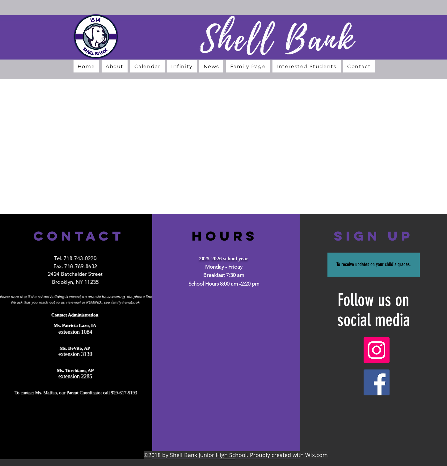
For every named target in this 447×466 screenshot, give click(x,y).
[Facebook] (377, 382)
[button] (115, 66)
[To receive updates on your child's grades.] (373, 265)
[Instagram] (377, 350)
